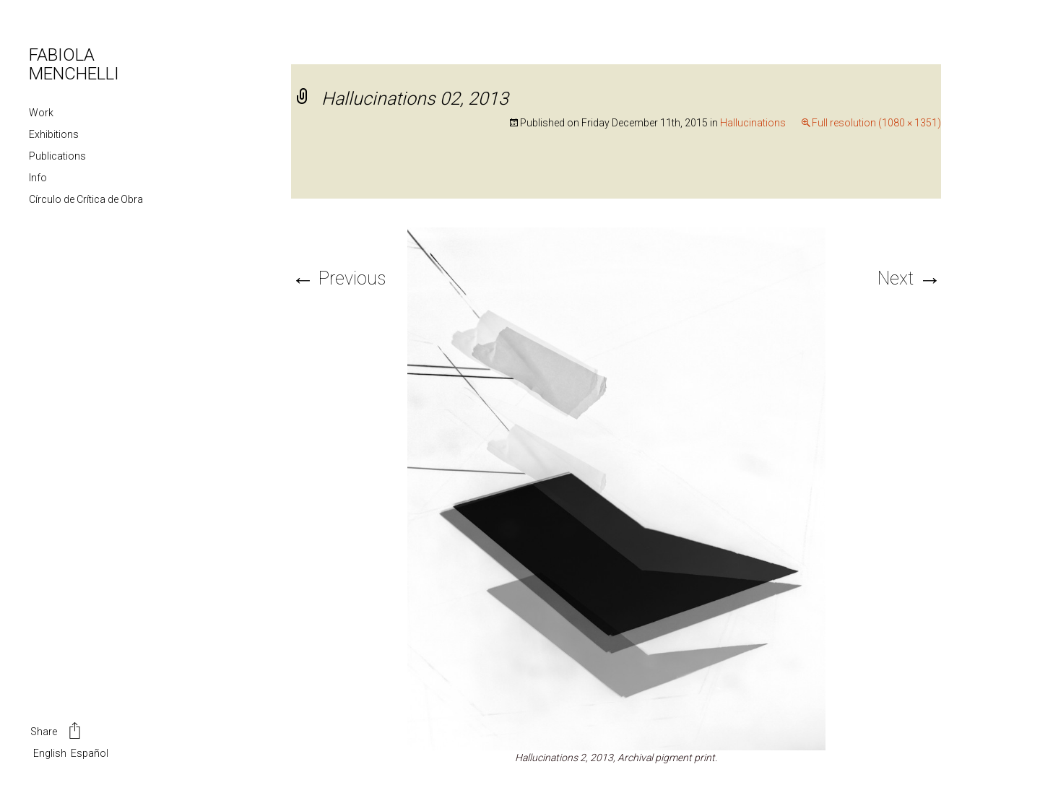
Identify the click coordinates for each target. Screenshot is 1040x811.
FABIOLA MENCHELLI (74, 64)
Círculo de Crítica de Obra (86, 199)
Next (909, 278)
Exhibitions (54, 134)
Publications (57, 156)
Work (41, 112)
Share (56, 732)
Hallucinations (753, 123)
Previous (338, 278)
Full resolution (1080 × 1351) (876, 123)
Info (38, 177)
